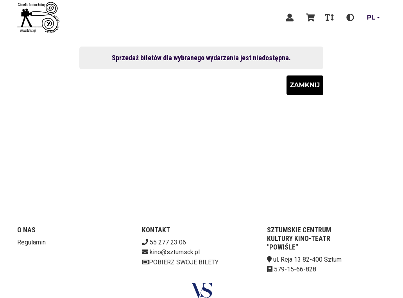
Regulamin (31, 242)
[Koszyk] (309, 17)
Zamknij (305, 85)
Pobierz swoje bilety (180, 262)
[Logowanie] (289, 18)
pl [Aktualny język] (371, 17)
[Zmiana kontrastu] (350, 17)
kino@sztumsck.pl (175, 252)
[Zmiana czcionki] (329, 17)
